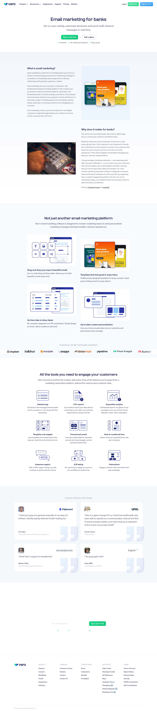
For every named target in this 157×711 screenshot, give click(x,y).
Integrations (48, 4)
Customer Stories (66, 668)
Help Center (106, 668)
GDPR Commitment (131, 682)
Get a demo (89, 37)
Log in (124, 4)
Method (74, 4)
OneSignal (85, 679)
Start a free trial (69, 37)
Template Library (108, 682)
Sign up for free (97, 623)
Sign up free (146, 4)
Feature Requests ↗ (109, 689)
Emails (40, 679)
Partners (63, 672)
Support (58, 4)
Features (41, 668)
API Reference (107, 675)
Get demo (133, 4)
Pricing (66, 4)
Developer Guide (108, 672)
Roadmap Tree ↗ (109, 692)
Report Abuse (129, 672)
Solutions (41, 685)
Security (126, 679)
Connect (41, 672)
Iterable (84, 675)
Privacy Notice (129, 675)
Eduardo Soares (94, 187)
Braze (83, 668)
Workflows (42, 675)
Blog (104, 679)
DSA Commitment (130, 685)
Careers (62, 675)
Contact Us (64, 679)
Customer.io (85, 672)
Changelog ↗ (107, 685)
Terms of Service (130, 668)
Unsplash (106, 187)
